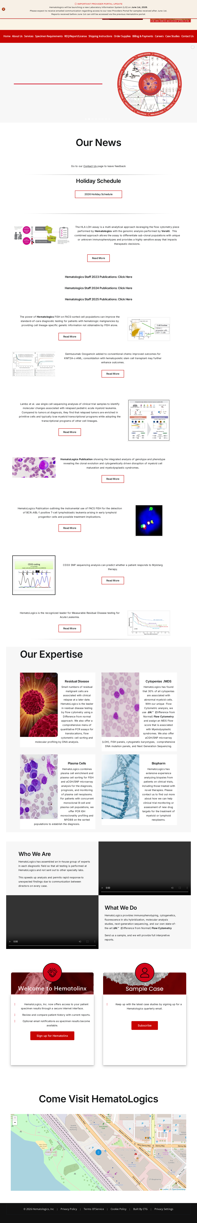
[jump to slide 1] (89, 119)
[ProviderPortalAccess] (170, 8)
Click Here (125, 277)
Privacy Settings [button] (164, 1209)
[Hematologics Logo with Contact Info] (35, 10)
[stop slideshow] (109, 119)
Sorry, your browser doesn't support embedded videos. (144, 868)
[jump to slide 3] (96, 119)
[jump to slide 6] (106, 119)
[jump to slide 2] (92, 119)
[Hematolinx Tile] (122, 8)
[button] (99, 1152)
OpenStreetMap (178, 1189)
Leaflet (164, 1189)
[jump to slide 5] (103, 119)
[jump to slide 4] (99, 119)
